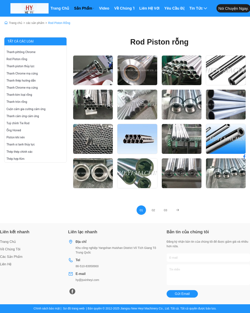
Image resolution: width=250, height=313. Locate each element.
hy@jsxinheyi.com (87, 280)
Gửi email (182, 294)
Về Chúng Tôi (124, 8)
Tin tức (198, 8)
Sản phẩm (84, 8)
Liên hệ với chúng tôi (149, 8)
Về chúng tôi (10, 249)
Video (104, 8)
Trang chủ (59, 8)
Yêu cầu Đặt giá (174, 8)
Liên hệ (5, 264)
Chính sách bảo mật (47, 308)
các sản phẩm (35, 23)
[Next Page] (177, 210)
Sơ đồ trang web (73, 308)
